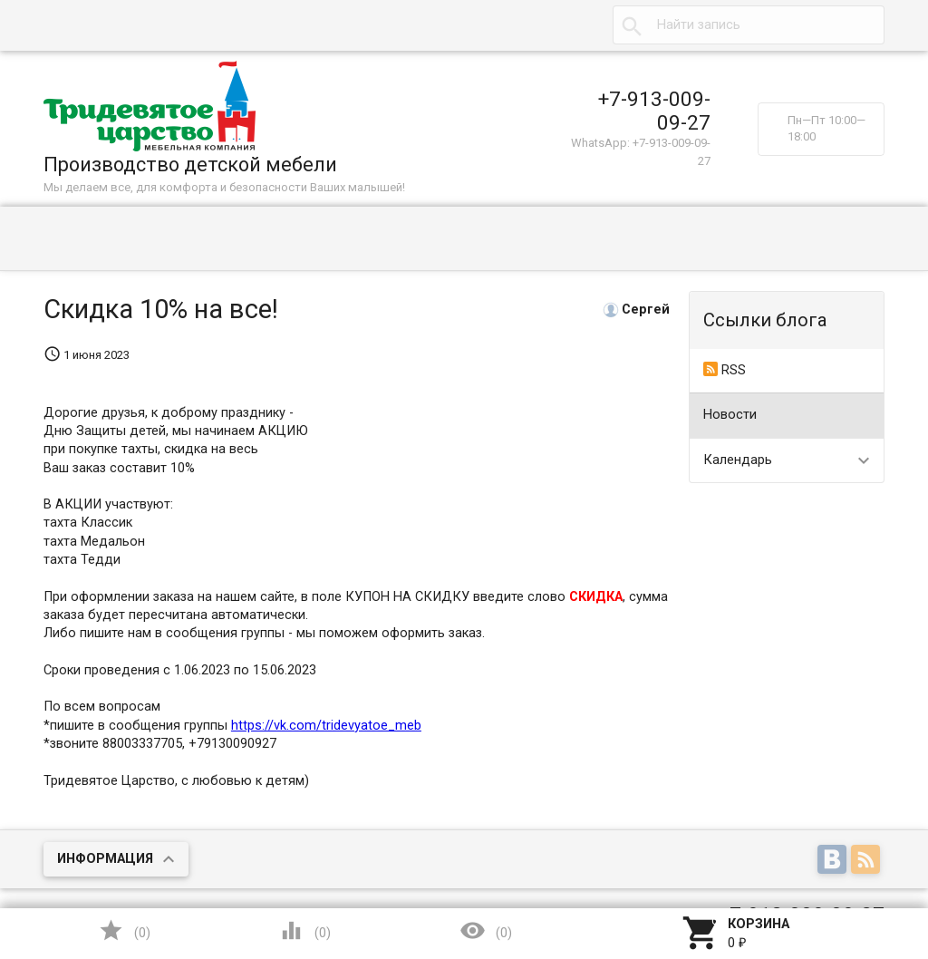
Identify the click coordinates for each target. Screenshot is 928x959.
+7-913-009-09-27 (654, 110)
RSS (724, 370)
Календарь (737, 460)
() (124, 930)
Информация (105, 859)
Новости (730, 414)
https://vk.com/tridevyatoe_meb (326, 725)
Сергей (646, 309)
